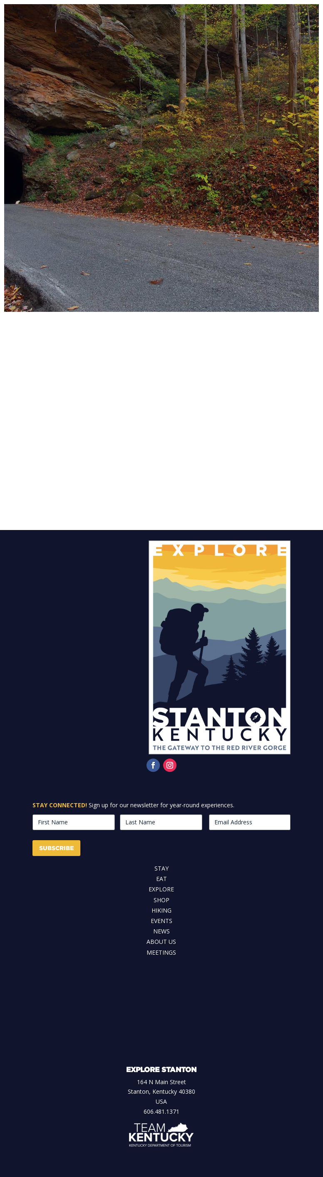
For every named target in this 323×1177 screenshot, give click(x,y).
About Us (161, 942)
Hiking (161, 910)
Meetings (161, 952)
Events (161, 921)
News (161, 931)
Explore (161, 889)
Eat (161, 879)
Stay (161, 868)
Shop (161, 900)
